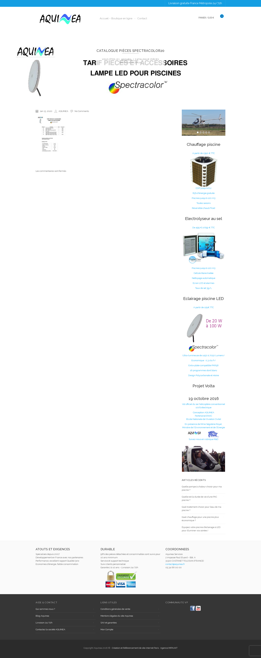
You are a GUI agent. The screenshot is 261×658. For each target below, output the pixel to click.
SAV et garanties (109, 622)
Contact (142, 18)
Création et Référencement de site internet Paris (135, 648)
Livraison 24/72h (44, 622)
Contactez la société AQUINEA (50, 629)
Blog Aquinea (42, 616)
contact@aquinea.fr (175, 564)
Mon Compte (107, 629)
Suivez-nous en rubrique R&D (203, 439)
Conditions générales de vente (115, 609)
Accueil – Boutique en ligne (116, 18)
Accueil (126, 59)
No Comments (82, 111)
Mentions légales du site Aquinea (117, 616)
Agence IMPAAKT (168, 648)
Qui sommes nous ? (45, 609)
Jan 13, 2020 (46, 111)
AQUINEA (63, 111)
